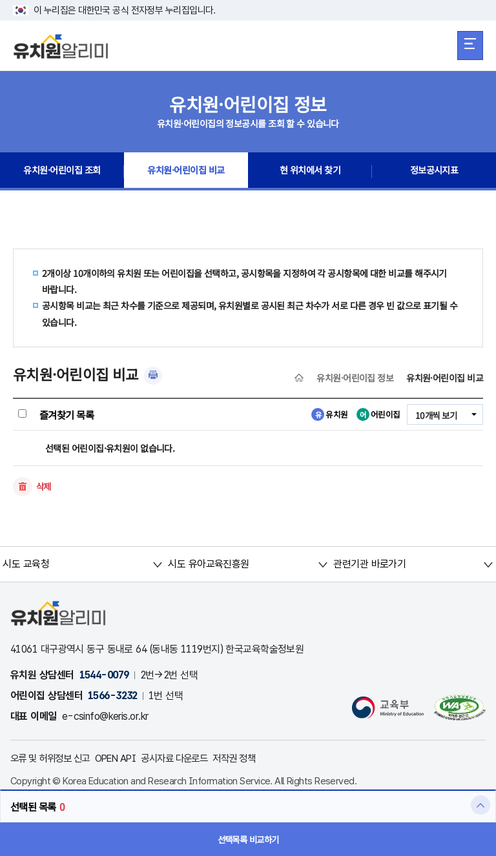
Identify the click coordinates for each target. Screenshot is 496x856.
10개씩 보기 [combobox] (435, 415)
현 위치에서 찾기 (310, 172)
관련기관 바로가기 (369, 564)
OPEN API (125, 759)
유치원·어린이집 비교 (186, 172)
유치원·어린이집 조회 (62, 172)
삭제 (44, 486)
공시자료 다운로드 (189, 759)
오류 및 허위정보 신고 (53, 759)
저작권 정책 (254, 759)
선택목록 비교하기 (248, 839)
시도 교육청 (26, 564)
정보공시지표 (434, 172)
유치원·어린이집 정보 (354, 377)
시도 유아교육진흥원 (208, 564)
